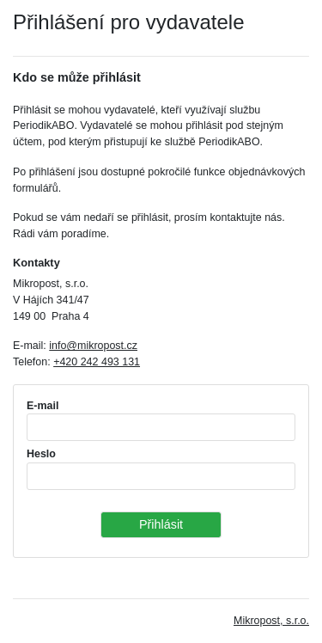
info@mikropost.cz (93, 346)
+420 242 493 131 (96, 362)
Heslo (41, 454)
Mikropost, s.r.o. (271, 621)
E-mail (42, 406)
